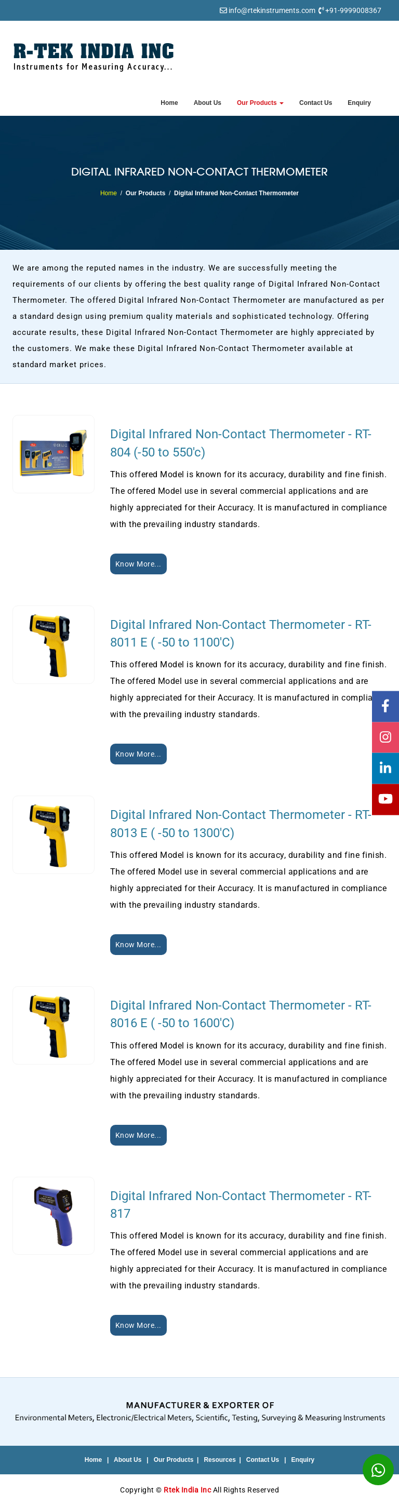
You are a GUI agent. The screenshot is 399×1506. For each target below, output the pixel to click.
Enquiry (359, 102)
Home (169, 102)
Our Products (260, 102)
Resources (219, 1459)
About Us (207, 102)
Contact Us (315, 102)
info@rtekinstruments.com (272, 10)
